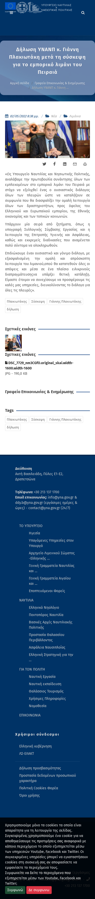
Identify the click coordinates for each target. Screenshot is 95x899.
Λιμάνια (75, 116)
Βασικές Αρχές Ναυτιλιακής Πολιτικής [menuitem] (50, 625)
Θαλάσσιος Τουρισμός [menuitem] (46, 691)
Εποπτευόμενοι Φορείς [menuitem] (47, 591)
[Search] (83, 12)
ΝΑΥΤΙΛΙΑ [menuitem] (26, 600)
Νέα (54, 116)
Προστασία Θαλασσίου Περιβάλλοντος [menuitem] (46, 637)
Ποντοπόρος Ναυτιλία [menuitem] (46, 615)
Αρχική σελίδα (19, 83)
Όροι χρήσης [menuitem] (29, 795)
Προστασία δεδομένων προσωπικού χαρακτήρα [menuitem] (47, 778)
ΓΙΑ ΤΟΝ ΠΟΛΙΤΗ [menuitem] (32, 669)
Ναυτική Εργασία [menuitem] (42, 677)
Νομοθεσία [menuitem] (37, 706)
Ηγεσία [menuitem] (34, 533)
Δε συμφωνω (39, 890)
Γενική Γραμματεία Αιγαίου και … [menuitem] (50, 581)
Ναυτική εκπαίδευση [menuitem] (45, 684)
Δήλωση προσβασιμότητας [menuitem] (40, 768)
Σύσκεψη (38, 301)
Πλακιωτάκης (17, 301)
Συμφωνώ (15, 890)
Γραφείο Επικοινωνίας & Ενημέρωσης (60, 83)
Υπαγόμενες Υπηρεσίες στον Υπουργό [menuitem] (51, 543)
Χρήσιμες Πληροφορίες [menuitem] (47, 699)
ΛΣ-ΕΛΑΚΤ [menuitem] (26, 753)
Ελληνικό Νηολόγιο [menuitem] (44, 607)
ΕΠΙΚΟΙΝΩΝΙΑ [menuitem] (30, 715)
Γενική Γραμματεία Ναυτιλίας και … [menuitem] (51, 568)
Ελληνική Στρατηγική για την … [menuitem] (51, 657)
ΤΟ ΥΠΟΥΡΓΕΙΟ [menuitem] (31, 526)
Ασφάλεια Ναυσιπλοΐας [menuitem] (47, 647)
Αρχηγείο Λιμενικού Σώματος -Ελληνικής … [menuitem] (52, 556)
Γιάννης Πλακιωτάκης (65, 301)
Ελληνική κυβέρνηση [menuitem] (35, 746)
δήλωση (13, 309)
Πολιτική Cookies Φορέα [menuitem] (38, 788)
